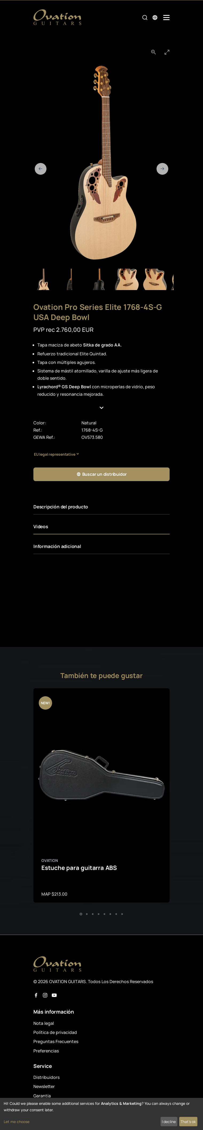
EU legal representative (54, 454)
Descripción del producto (60, 507)
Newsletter (44, 1086)
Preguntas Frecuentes (55, 1041)
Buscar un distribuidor (101, 474)
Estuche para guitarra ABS (79, 868)
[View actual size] (153, 52)
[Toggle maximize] (167, 52)
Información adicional (57, 546)
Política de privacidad (55, 1032)
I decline (169, 1121)
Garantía (42, 1096)
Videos (40, 526)
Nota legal (43, 1023)
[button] (102, 408)
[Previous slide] (40, 169)
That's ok (188, 1121)
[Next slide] (162, 169)
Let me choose (16, 1121)
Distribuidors (46, 1077)
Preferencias (46, 1051)
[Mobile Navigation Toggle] (166, 17)
